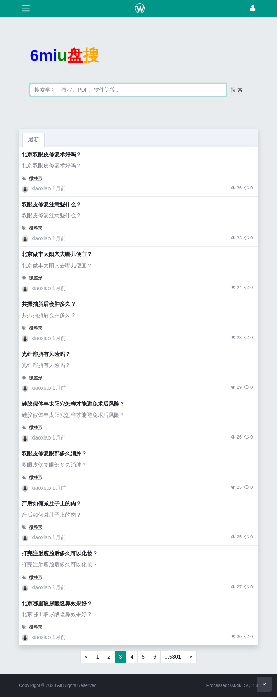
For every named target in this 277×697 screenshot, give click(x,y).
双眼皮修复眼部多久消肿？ (54, 453)
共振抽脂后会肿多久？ (49, 304)
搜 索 (237, 90)
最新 (33, 139)
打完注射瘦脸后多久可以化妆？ (60, 553)
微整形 (35, 178)
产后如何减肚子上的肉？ (51, 504)
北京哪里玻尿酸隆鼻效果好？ (57, 603)
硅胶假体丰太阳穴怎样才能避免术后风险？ (73, 404)
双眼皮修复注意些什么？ (51, 204)
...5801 (173, 657)
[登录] (252, 8)
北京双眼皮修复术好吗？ (51, 154)
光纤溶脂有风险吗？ (46, 354)
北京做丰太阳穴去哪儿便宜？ (57, 254)
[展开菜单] (26, 8)
